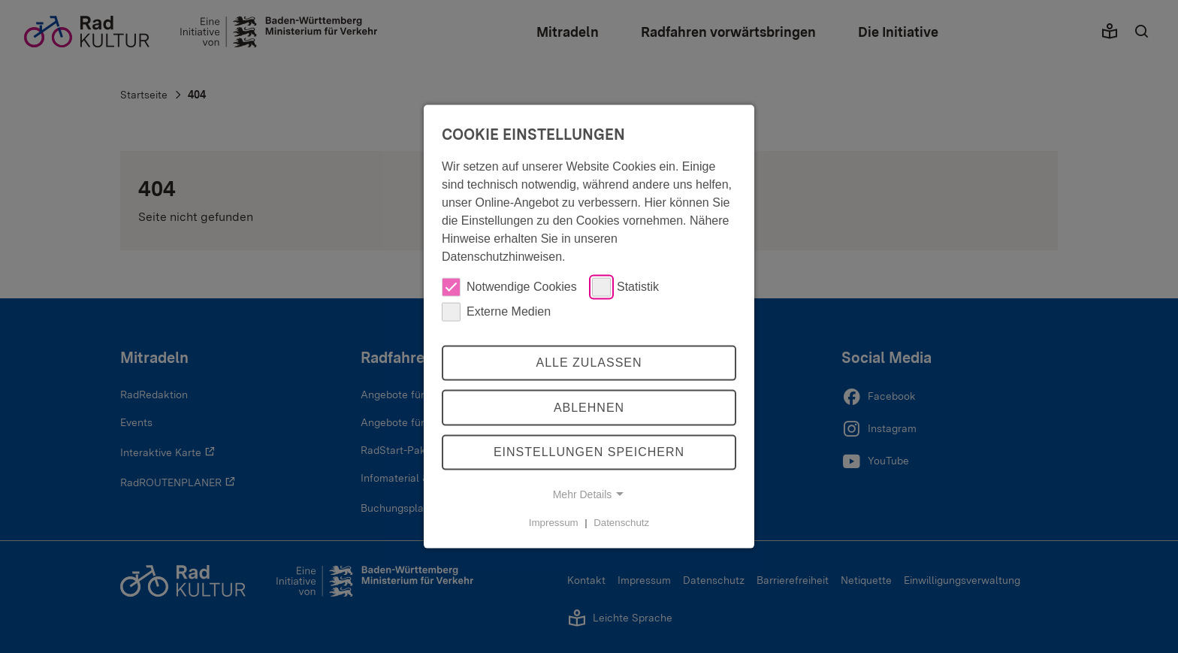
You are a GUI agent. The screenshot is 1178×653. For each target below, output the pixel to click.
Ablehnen (589, 407)
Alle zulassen (589, 362)
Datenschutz (621, 522)
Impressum (553, 522)
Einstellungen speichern (589, 452)
